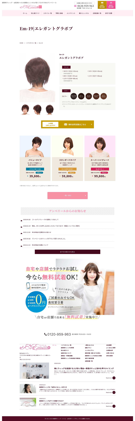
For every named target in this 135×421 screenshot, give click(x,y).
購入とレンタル (84, 13)
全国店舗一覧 (97, 13)
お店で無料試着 (102, 6)
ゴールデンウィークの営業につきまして (45, 219)
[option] (37, 78)
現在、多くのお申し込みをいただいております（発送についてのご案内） (56, 226)
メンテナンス (71, 13)
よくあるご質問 (110, 348)
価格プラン (88, 348)
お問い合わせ (110, 353)
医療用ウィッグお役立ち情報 (93, 356)
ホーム (25, 13)
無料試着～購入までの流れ (92, 353)
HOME (21, 43)
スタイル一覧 (47, 13)
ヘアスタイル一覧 (31, 43)
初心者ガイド (35, 13)
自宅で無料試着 (111, 6)
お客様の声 (109, 350)
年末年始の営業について (40, 245)
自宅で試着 (108, 13)
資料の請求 (109, 356)
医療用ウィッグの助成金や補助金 (70, 358)
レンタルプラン (89, 350)
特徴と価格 (59, 13)
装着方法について (66, 353)
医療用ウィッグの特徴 (67, 348)
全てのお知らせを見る (67, 252)
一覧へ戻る (67, 195)
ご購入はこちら (89, 345)
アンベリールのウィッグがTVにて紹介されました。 (49, 239)
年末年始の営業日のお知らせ (41, 232)
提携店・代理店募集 (67, 356)
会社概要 (109, 345)
